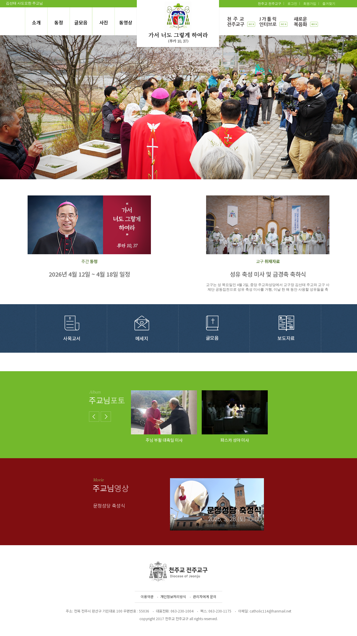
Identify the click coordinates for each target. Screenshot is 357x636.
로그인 (292, 3)
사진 (103, 22)
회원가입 (309, 3)
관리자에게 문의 (204, 596)
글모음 (80, 22)
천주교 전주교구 (269, 3)
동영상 (125, 22)
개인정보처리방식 (173, 596)
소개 (36, 22)
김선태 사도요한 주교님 (24, 3)
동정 (58, 22)
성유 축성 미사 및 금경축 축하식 (268, 274)
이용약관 (147, 596)
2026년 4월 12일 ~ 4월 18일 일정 (89, 274)
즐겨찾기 (328, 3)
